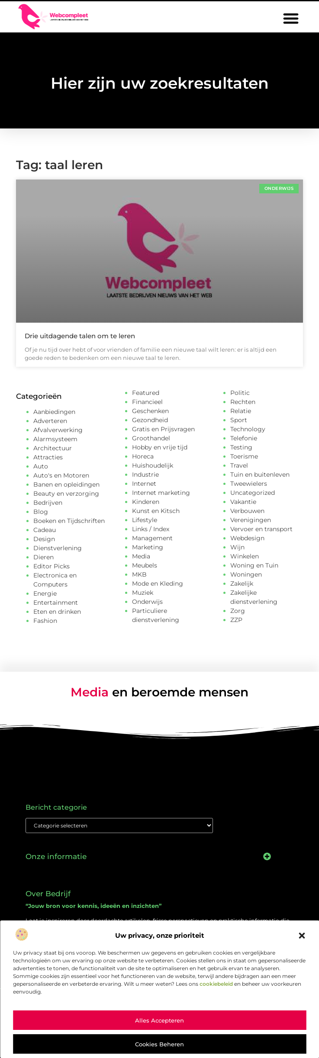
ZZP (236, 620)
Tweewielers (248, 483)
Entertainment (55, 602)
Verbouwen (247, 511)
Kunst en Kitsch (156, 511)
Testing (241, 447)
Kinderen (145, 502)
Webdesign (247, 538)
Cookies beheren (159, 1044)
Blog (40, 512)
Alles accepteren (159, 1020)
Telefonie (243, 438)
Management (152, 538)
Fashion (45, 621)
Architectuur (52, 448)
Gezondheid (150, 420)
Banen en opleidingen (66, 484)
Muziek (142, 592)
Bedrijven (47, 503)
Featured (145, 393)
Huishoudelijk (152, 465)
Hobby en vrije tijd (159, 447)
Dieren (43, 557)
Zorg (237, 611)
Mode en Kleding (157, 583)
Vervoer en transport (261, 529)
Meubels (144, 565)
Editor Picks (51, 566)
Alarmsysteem (55, 439)
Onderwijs (147, 602)
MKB (139, 574)
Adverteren (50, 421)
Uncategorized (252, 493)
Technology (247, 429)
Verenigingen (250, 520)
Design (44, 539)
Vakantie (243, 502)
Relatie (240, 411)
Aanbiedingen (54, 412)
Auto (40, 466)
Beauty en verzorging (66, 493)
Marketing (147, 547)
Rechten (242, 402)
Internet (144, 483)
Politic (240, 393)
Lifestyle (144, 520)
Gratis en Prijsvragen (163, 429)
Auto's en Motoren (61, 475)
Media (141, 556)
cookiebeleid (216, 984)
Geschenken (150, 411)
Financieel (147, 402)
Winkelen (244, 556)
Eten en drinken (57, 612)
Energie (45, 593)
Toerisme (244, 456)
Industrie (145, 474)
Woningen (246, 574)
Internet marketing (161, 493)
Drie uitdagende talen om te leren (80, 336)
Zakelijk (241, 583)
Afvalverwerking (58, 430)
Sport (238, 420)
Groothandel (151, 438)
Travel (239, 465)
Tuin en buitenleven (260, 474)
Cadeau (44, 530)
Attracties (48, 457)
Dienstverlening (57, 548)
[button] (301, 935)
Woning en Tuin (254, 565)
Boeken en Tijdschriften (69, 521)
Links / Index (150, 529)
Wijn (237, 547)
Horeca (143, 456)
